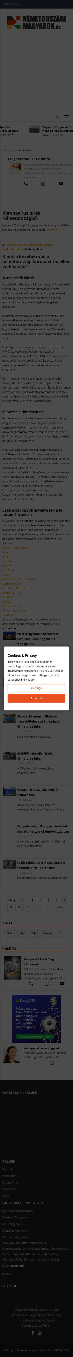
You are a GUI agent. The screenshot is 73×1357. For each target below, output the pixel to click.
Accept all (37, 698)
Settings (36, 688)
